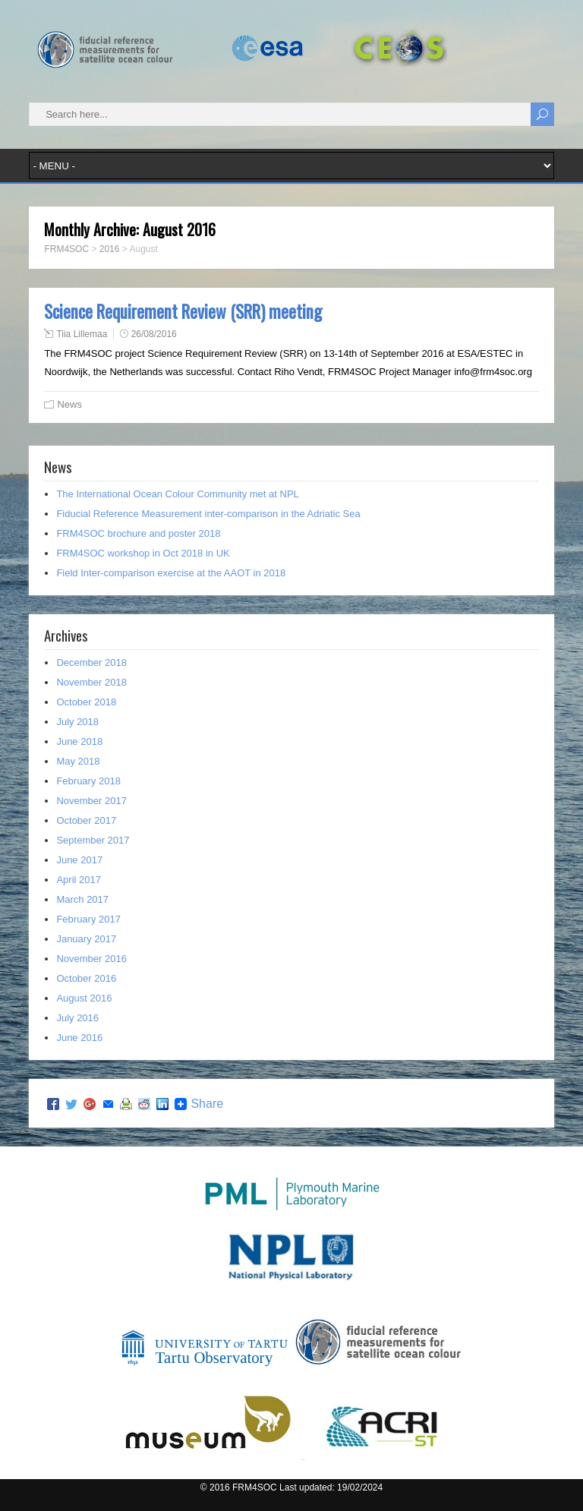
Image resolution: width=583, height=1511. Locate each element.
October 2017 (86, 820)
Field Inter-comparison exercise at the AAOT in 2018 (170, 573)
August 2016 (84, 998)
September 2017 (92, 840)
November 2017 (91, 800)
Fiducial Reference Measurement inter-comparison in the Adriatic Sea (208, 513)
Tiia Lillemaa (81, 334)
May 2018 (77, 761)
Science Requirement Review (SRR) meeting (183, 311)
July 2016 (77, 1018)
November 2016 (91, 958)
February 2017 (88, 919)
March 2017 (82, 899)
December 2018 (91, 662)
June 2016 (79, 1037)
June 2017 (79, 860)
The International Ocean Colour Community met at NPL (177, 494)
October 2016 (86, 978)
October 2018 (86, 702)
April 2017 (78, 879)
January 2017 (86, 939)
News (69, 404)
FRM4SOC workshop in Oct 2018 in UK (142, 553)
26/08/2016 (154, 334)
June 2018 (79, 741)
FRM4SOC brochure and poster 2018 (138, 533)
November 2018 (91, 682)
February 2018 (88, 781)
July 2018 (77, 721)
